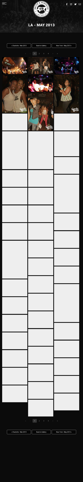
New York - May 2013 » (64, 46)
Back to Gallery (41, 46)
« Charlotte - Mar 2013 (18, 46)
